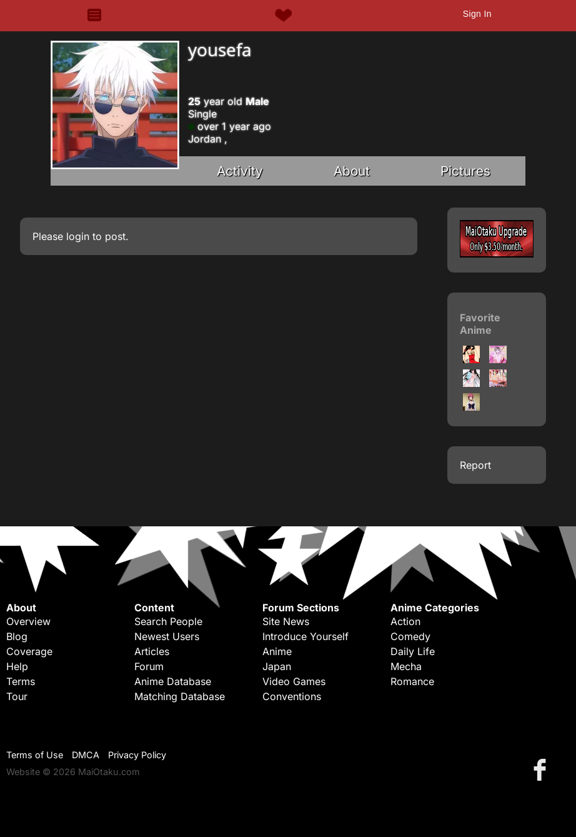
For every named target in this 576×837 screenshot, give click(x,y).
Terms (20, 681)
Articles (151, 651)
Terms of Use (34, 754)
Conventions (291, 696)
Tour (16, 696)
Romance (412, 681)
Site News (285, 621)
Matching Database (179, 696)
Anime (277, 651)
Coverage (29, 651)
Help (17, 666)
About (352, 171)
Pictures (465, 171)
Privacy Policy (137, 754)
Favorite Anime (480, 323)
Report (475, 465)
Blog (16, 636)
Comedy (410, 636)
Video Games (293, 681)
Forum (149, 666)
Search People (168, 621)
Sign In (477, 14)
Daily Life (412, 651)
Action (405, 621)
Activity (240, 171)
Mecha (406, 666)
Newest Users (166, 636)
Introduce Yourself (305, 636)
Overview (28, 621)
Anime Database (172, 681)
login (77, 236)
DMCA (85, 754)
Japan (276, 666)
